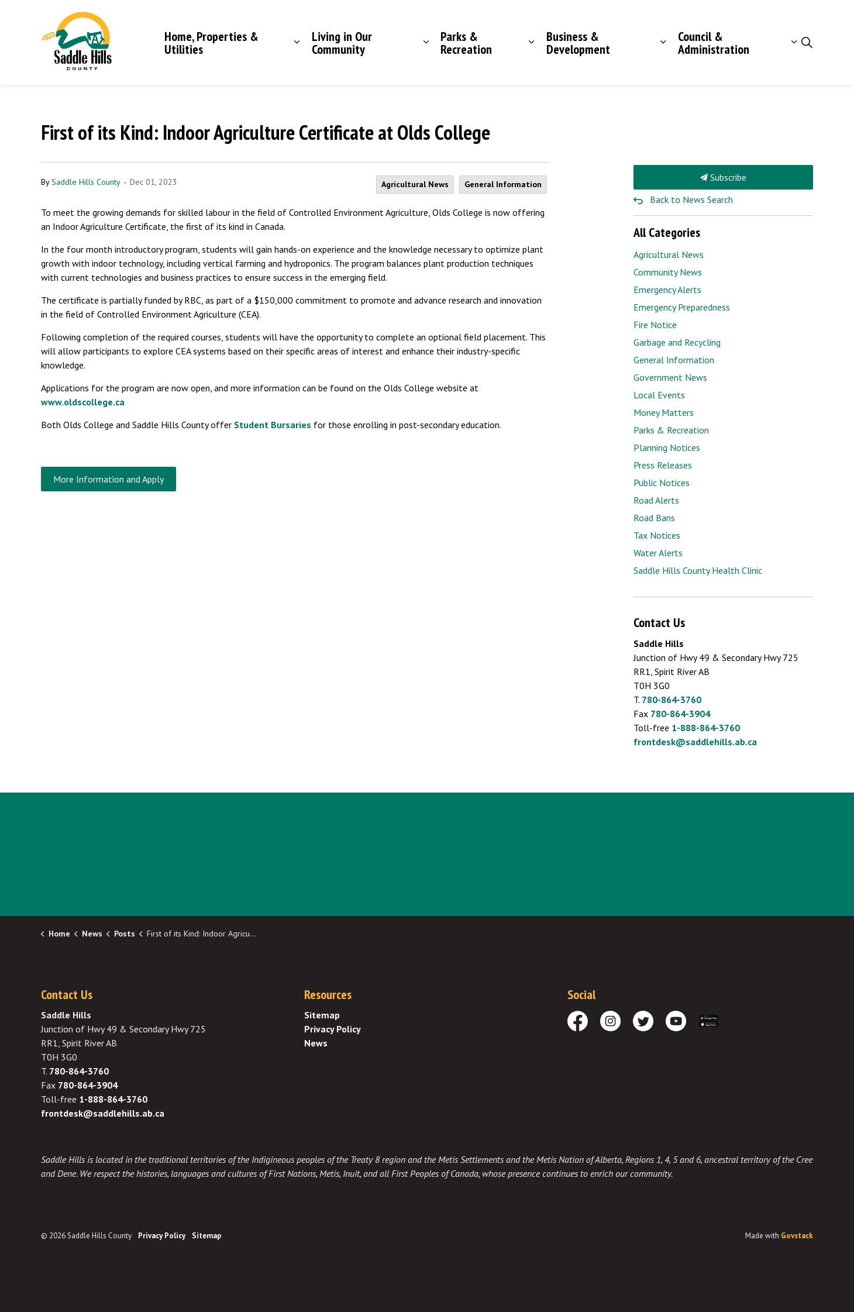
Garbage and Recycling (677, 342)
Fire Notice (655, 324)
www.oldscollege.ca (83, 402)
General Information (503, 184)
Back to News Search (691, 199)
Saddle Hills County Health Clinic (697, 570)
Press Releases (662, 465)
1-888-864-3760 (706, 728)
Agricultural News (415, 184)
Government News (670, 377)
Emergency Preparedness (681, 307)
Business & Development (578, 42)
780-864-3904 (680, 713)
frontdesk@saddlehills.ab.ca (695, 742)
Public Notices (661, 482)
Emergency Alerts (667, 289)
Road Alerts (656, 500)
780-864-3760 (671, 699)
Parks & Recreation (466, 42)
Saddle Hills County (85, 182)
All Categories (666, 232)
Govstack (797, 1236)
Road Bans (654, 518)
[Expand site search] (806, 42)
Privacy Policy (332, 1029)
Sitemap (322, 1015)
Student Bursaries (272, 425)
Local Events (659, 395)
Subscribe (723, 177)
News (316, 1043)
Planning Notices (666, 447)
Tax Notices (656, 535)
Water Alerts (658, 553)
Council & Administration (713, 42)
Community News (667, 272)
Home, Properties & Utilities (211, 42)
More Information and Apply (108, 479)
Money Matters (663, 412)
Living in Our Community (342, 42)
